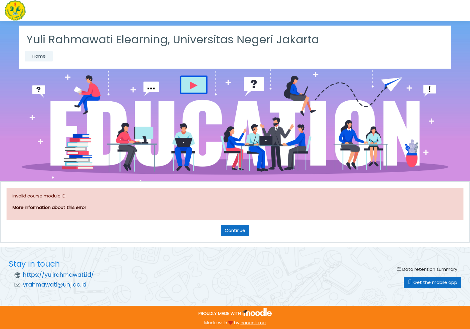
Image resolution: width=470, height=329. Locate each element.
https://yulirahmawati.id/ (58, 275)
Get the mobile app (432, 282)
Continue (235, 230)
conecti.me (253, 322)
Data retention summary (427, 269)
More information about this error (49, 207)
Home (39, 56)
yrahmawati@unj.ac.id (54, 285)
